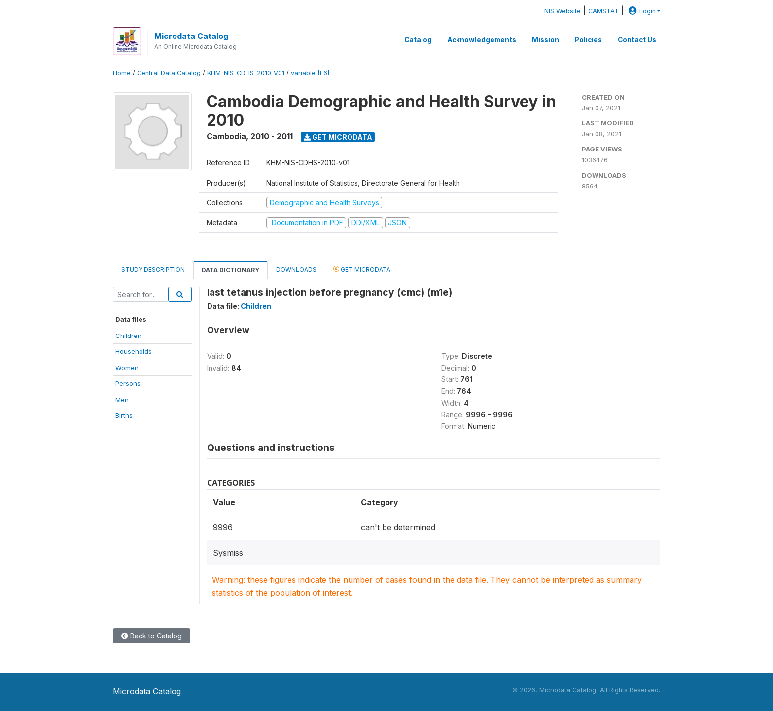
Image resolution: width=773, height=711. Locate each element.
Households (133, 351)
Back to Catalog (151, 636)
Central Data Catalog (169, 72)
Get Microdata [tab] (361, 269)
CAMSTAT (603, 11)
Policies (588, 40)
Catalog (418, 40)
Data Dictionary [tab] (230, 270)
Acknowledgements (482, 40)
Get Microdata (338, 137)
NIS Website (562, 11)
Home (122, 72)
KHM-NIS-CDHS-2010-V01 (245, 72)
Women (127, 368)
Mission (545, 40)
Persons (128, 383)
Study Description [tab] (153, 269)
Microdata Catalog (191, 36)
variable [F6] (310, 72)
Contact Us (637, 40)
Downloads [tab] (296, 269)
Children (128, 335)
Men (122, 400)
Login (641, 11)
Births (124, 415)
